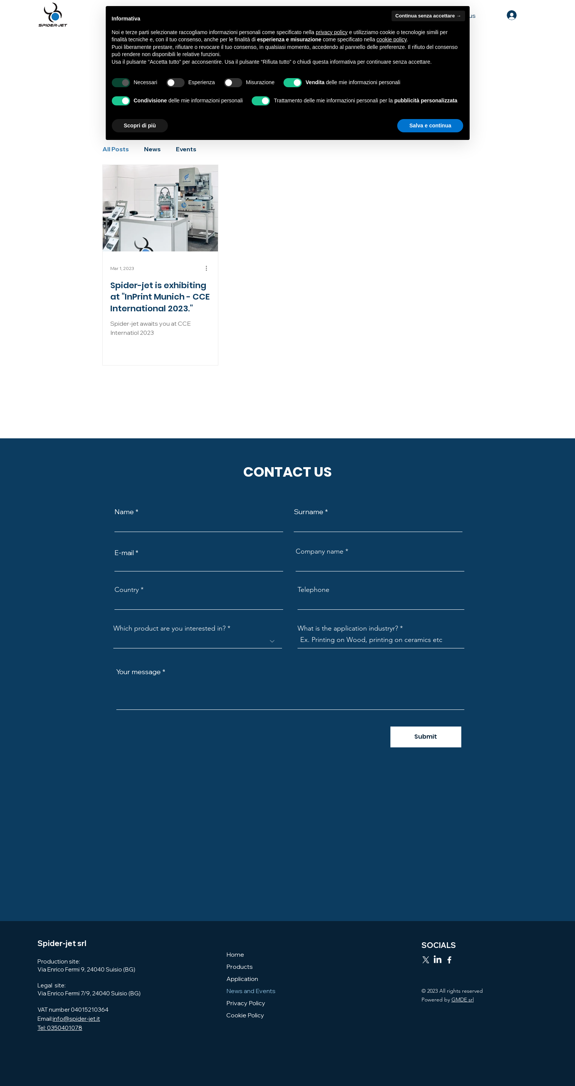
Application (242, 978)
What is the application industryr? (348, 628)
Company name (319, 551)
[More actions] (209, 268)
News (152, 149)
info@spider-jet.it (76, 1018)
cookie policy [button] (391, 39)
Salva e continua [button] (430, 125)
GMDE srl (462, 999)
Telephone (313, 589)
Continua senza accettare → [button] (428, 16)
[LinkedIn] (437, 960)
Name (124, 511)
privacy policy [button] (332, 32)
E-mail (124, 552)
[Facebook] (449, 960)
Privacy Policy (245, 1003)
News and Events (251, 991)
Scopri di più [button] (140, 125)
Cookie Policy (245, 1015)
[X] (426, 960)
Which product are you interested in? (169, 628)
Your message (138, 672)
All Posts (115, 149)
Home (235, 954)
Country (126, 589)
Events (186, 149)
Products (239, 966)
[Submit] (425, 737)
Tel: (42, 1027)
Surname (308, 511)
